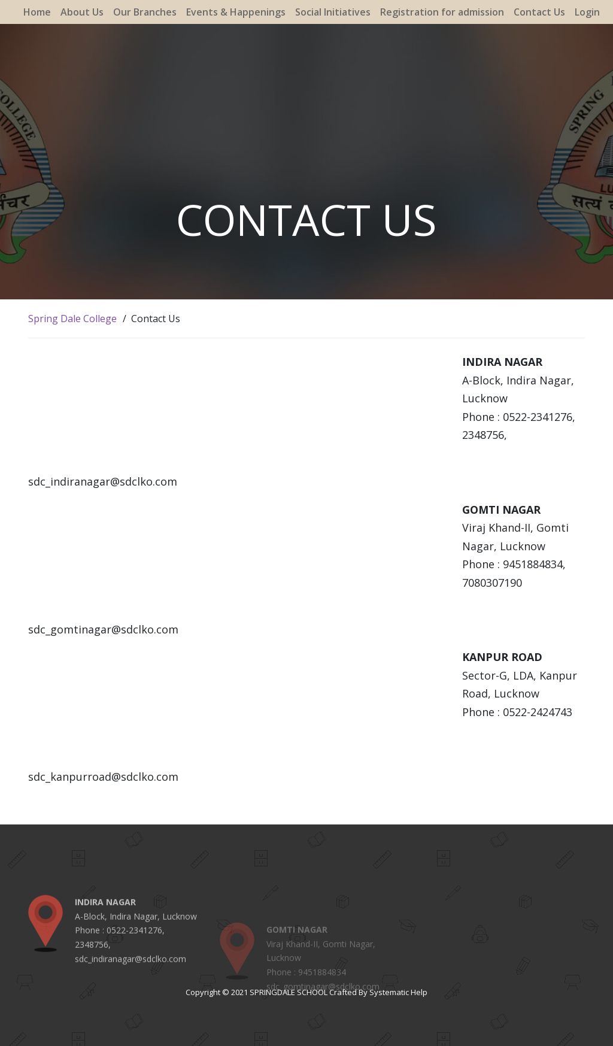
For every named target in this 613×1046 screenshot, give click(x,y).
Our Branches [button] (145, 12)
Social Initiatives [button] (333, 12)
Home (37, 12)
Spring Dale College (72, 318)
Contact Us (539, 12)
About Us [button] (82, 12)
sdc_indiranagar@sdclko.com (130, 973)
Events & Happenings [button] (236, 12)
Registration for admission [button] (442, 12)
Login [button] (587, 12)
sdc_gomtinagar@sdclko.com (323, 1002)
